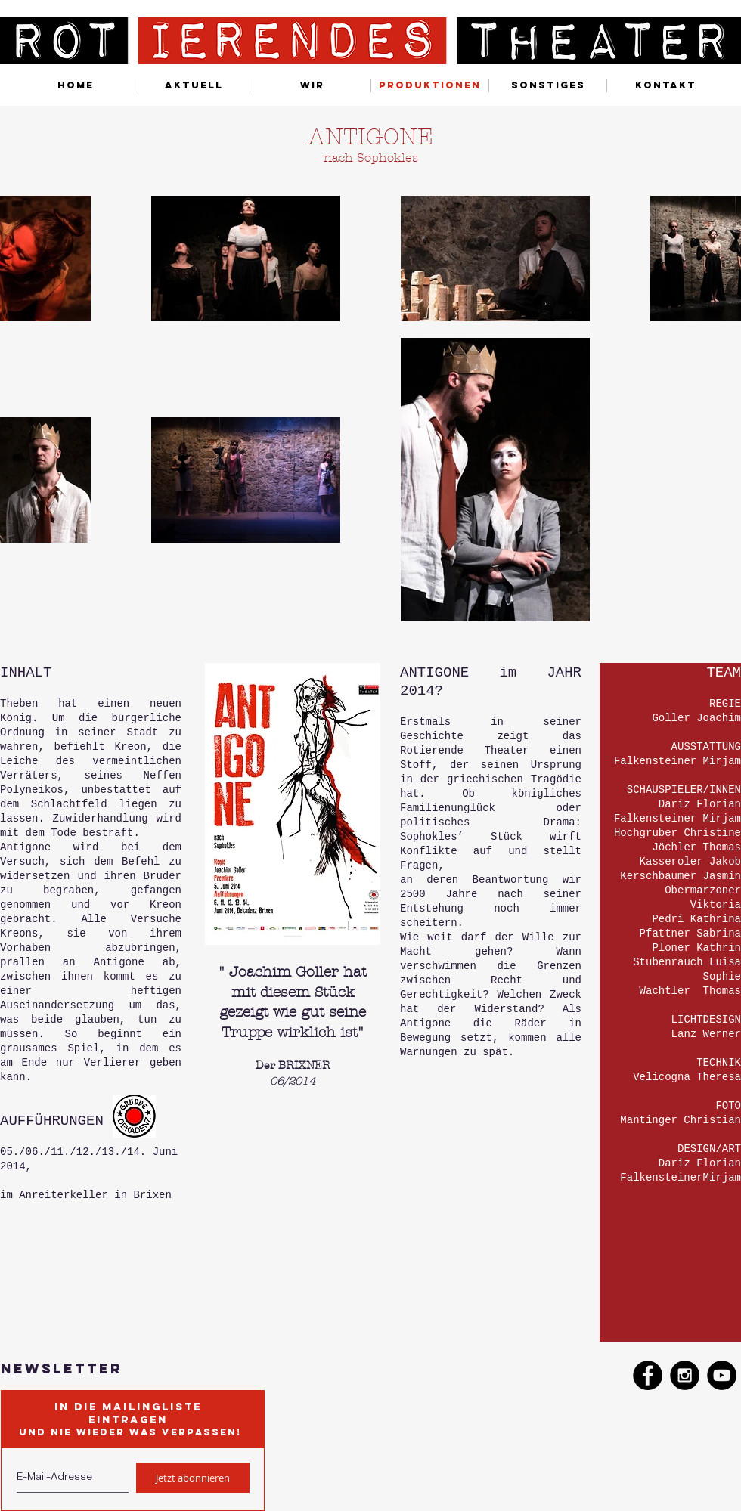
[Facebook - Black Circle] (647, 1375)
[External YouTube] (361, 1232)
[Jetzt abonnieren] (193, 1478)
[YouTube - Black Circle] (721, 1375)
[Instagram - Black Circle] (684, 1375)
